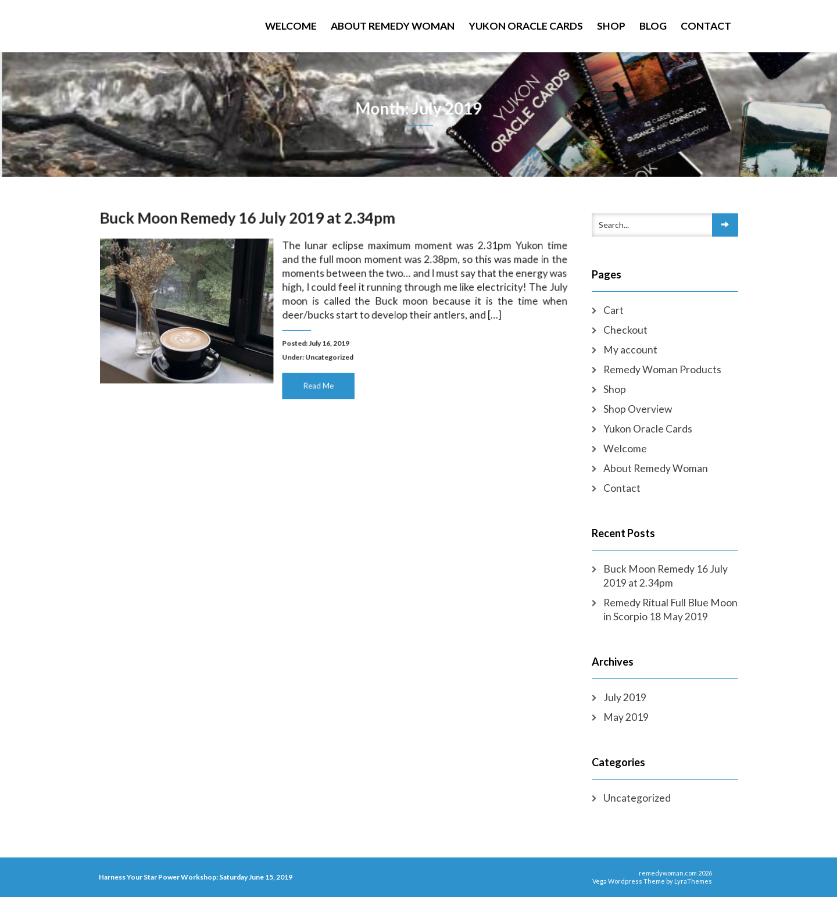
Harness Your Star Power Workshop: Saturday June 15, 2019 (195, 877)
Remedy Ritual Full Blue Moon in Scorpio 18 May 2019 (670, 609)
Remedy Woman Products (662, 369)
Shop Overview (637, 409)
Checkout (625, 330)
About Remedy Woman (393, 26)
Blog (653, 26)
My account (630, 350)
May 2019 (626, 717)
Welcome (291, 26)
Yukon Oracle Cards (525, 26)
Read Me (318, 383)
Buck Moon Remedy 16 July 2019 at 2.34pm (250, 220)
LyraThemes (693, 881)
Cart (613, 310)
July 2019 (624, 697)
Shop (611, 26)
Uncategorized (329, 355)
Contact (706, 26)
